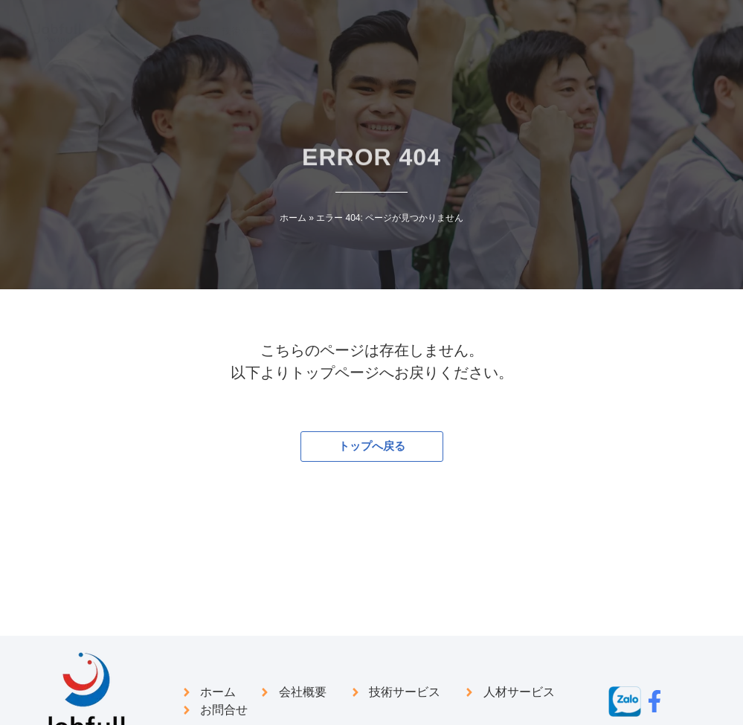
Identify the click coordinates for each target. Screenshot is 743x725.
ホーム (293, 218)
